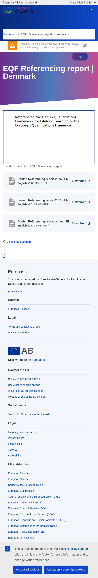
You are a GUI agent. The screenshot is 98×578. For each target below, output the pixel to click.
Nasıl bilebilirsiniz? (83, 2)
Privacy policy (16, 438)
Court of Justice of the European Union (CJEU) (34, 496)
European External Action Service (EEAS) (31, 514)
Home (7, 34)
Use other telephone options (24, 385)
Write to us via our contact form (25, 390)
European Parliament (20, 473)
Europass (17, 271)
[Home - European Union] (18, 12)
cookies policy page (71, 548)
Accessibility (15, 291)
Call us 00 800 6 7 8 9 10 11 (24, 379)
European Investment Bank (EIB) (27, 531)
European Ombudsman (21, 537)
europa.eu (38, 359)
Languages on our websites (23, 432)
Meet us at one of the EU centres (27, 396)
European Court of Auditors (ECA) (27, 508)
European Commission (21, 490)
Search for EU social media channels (29, 414)
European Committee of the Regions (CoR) (32, 525)
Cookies (12, 449)
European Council (18, 479)
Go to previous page (19, 241)
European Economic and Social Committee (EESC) (37, 520)
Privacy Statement (18, 332)
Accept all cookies (27, 569)
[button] (49, 137)
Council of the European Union (25, 484)
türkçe (91, 11)
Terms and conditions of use (24, 326)
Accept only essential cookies (66, 569)
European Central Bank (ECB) (25, 502)
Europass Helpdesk (19, 308)
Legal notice (15, 443)
